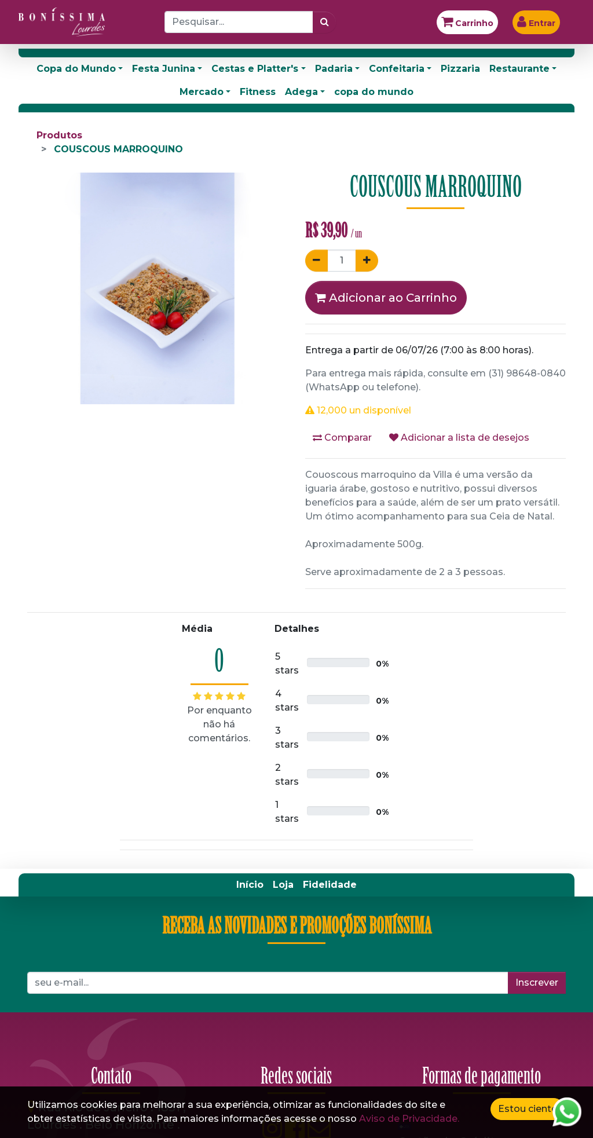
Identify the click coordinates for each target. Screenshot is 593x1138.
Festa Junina (163, 68)
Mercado (202, 91)
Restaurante (519, 68)
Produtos (59, 135)
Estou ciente (527, 1108)
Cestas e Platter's (254, 68)
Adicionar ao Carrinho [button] (386, 298)
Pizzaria (460, 68)
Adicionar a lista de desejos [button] (459, 437)
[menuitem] (250, 885)
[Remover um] (316, 261)
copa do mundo (373, 91)
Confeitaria (396, 68)
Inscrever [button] (536, 982)
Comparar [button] (342, 437)
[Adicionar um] (367, 261)
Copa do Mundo (76, 68)
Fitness (258, 91)
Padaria (334, 68)
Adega (301, 91)
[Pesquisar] (324, 22)
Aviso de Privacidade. (409, 1118)
